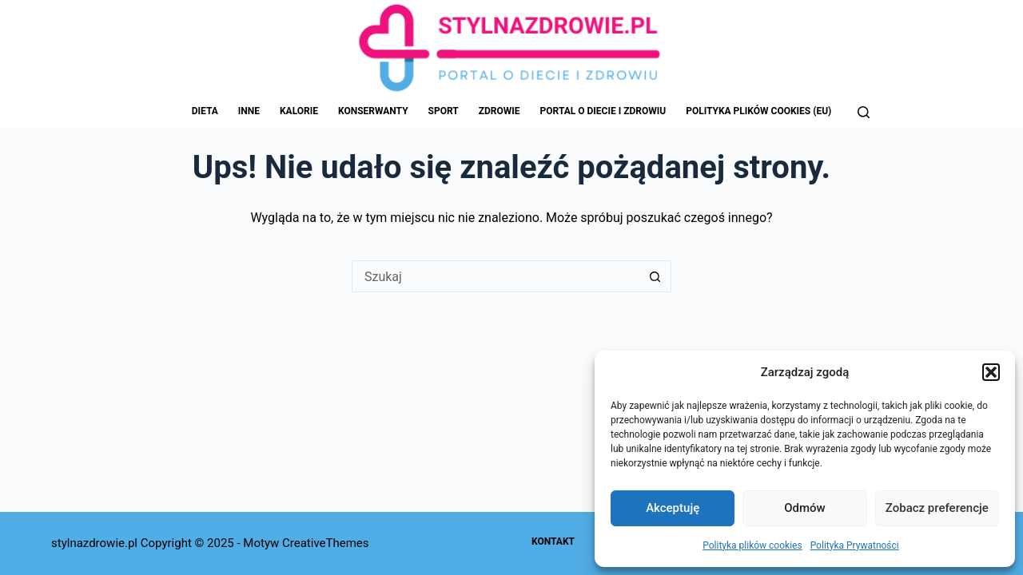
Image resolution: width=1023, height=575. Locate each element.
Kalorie (299, 111)
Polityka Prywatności (854, 545)
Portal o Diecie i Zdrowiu (603, 111)
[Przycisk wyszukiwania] (655, 276)
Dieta (205, 111)
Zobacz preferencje (937, 508)
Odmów (805, 508)
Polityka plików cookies (752, 545)
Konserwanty (373, 111)
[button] (991, 372)
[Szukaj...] (495, 276)
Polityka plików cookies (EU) (758, 111)
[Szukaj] (864, 112)
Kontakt (553, 541)
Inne (249, 111)
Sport (443, 111)
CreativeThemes (325, 543)
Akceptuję (672, 508)
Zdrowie (499, 111)
